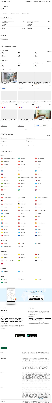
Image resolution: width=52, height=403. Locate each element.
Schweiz (23, 377)
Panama (39, 366)
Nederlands (23, 354)
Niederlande (23, 365)
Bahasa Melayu (40, 352)
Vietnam (45, 375)
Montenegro (42, 379)
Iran (33, 359)
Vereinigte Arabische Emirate (25, 358)
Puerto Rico (35, 367)
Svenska (48, 353)
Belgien (43, 376)
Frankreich (23, 378)
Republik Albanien (27, 376)
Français (29, 353)
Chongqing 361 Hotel (38, 119)
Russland (30, 366)
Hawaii (47, 366)
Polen (30, 365)
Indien (32, 359)
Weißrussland (23, 366)
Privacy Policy (40, 398)
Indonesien (26, 359)
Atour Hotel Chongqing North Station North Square (28, 82)
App (46, 1)
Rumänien (35, 365)
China (43, 358)
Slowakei (49, 365)
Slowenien (45, 365)
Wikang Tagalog (25, 353)
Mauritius (43, 368)
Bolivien (26, 367)
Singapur (29, 375)
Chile (29, 367)
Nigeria (46, 368)
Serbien (39, 365)
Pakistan (48, 360)
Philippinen (45, 360)
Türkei (40, 375)
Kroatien (46, 378)
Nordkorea (23, 376)
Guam (34, 368)
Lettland (35, 379)
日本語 (22, 352)
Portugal (32, 365)
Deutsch (32, 353)
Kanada (33, 366)
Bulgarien (46, 376)
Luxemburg (31, 379)
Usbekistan (48, 375)
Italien (26, 379)
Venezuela (26, 368)
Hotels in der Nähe (25, 13)
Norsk (45, 353)
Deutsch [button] (50, 1)
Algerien (37, 368)
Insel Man (23, 379)
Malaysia (41, 360)
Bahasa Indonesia (44, 352)
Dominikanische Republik (44, 367)
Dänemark (37, 377)
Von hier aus (5, 13)
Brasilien (23, 368)
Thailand (33, 375)
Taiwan (42, 375)
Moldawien (38, 379)
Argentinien (23, 367)
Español (35, 353)
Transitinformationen (28, 1)
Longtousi (4, 7)
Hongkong (23, 359)
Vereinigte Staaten (42, 366)
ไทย (36, 352)
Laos (48, 359)
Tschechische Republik (28, 377)
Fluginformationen (42, 1)
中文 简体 (31, 352)
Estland (40, 377)
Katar (22, 375)
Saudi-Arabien (26, 375)
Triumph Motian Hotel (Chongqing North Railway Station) (30, 119)
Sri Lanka (23, 360)
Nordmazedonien (46, 379)
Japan (36, 359)
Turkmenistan (36, 375)
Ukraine (27, 366)
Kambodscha (39, 359)
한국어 (34, 352)
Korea (42, 359)
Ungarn (44, 378)
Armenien (31, 358)
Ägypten (40, 368)
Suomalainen (42, 353)
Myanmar (26, 360)
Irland (49, 378)
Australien (31, 368)
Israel (29, 359)
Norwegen (27, 365)
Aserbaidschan (35, 358)
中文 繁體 (28, 352)
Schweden (42, 365)
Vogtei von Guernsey (35, 378)
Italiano (38, 353)
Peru (28, 368)
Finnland (46, 377)
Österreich (32, 376)
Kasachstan (45, 359)
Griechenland (40, 378)
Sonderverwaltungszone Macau (35, 360)
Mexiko (36, 366)
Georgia (46, 358)
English (25, 352)
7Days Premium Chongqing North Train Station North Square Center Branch (16, 101)
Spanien (43, 377)
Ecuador (39, 367)
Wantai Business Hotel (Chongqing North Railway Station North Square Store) (17, 82)
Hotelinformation (35, 1)
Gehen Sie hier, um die (15, 13)
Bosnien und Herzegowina (37, 376)
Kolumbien (31, 367)
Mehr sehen (49, 51)
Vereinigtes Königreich (28, 378)
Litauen (28, 379)
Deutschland (33, 377)
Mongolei (29, 360)
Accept (44, 400)
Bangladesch (40, 358)
